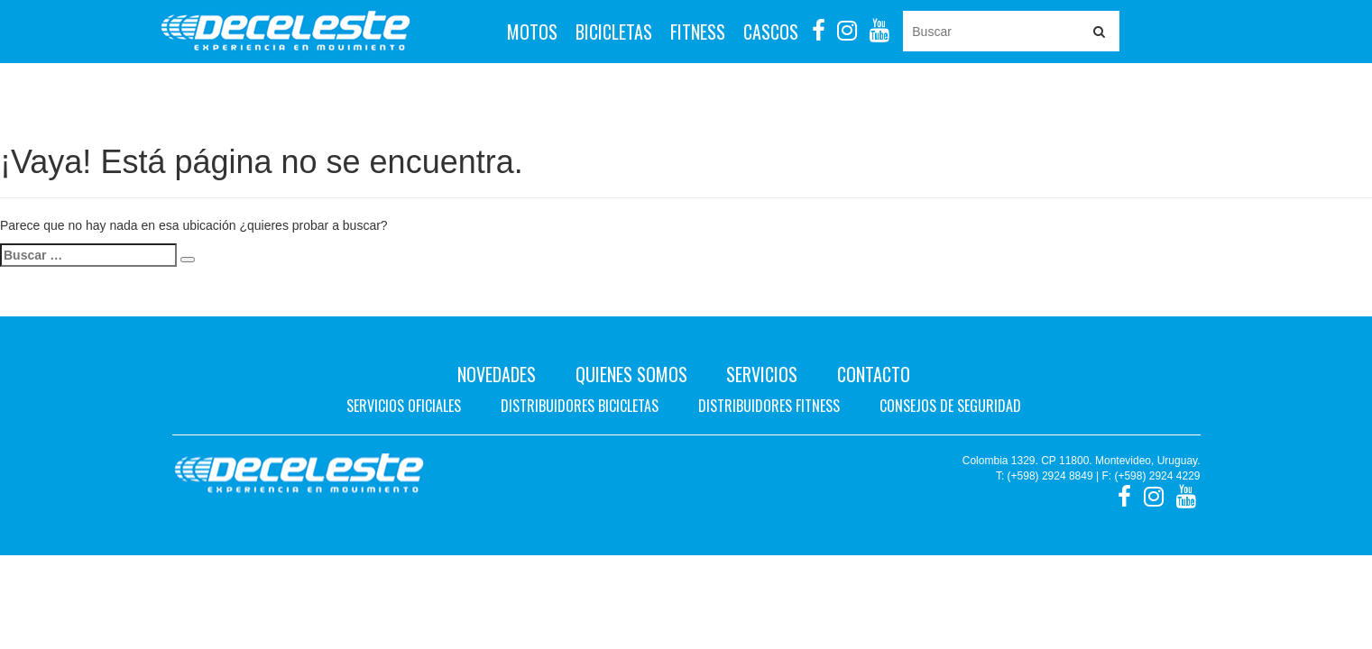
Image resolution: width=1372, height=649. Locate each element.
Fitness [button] (697, 31)
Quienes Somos (631, 374)
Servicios (761, 374)
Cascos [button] (770, 31)
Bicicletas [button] (614, 31)
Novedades (496, 374)
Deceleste (285, 31)
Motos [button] (532, 31)
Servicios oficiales (403, 405)
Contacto (873, 374)
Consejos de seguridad (950, 405)
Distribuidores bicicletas (579, 405)
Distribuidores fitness (769, 405)
